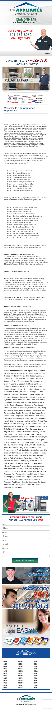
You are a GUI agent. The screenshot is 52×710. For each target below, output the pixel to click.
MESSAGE (6, 548)
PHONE (4, 532)
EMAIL (4, 540)
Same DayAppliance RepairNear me (38, 574)
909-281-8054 (20, 34)
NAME (4, 524)
